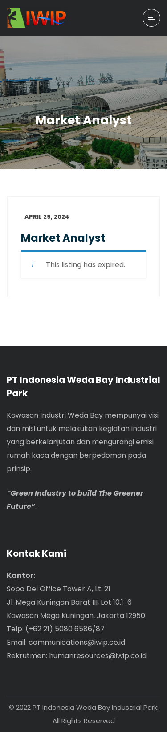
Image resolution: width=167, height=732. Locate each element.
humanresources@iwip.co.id (98, 656)
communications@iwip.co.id (77, 642)
